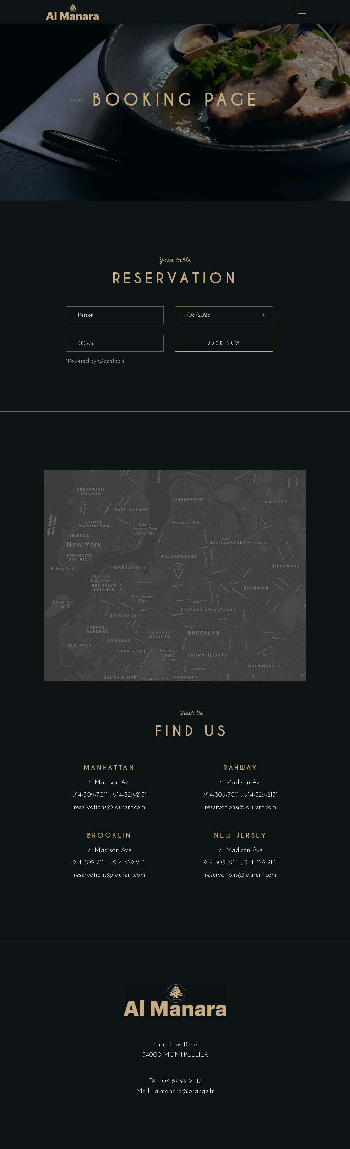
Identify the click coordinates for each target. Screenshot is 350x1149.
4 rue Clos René (175, 1045)
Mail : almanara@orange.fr (175, 1091)
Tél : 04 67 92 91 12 (175, 1081)
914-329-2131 (129, 795)
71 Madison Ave (109, 783)
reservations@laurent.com (109, 807)
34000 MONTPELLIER (175, 1055)
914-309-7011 (91, 795)
